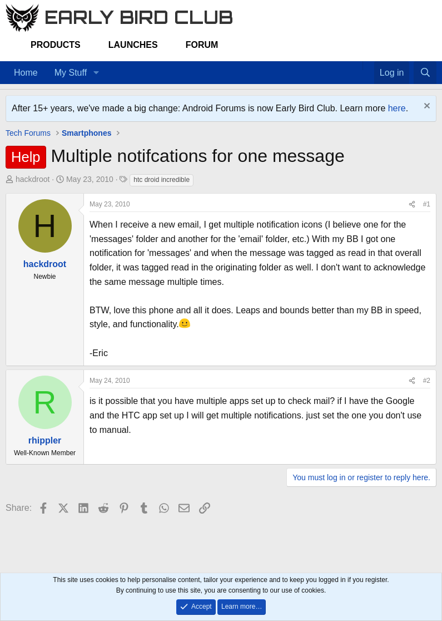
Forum (202, 45)
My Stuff (70, 72)
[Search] (425, 73)
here (397, 108)
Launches (133, 45)
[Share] (412, 204)
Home (26, 72)
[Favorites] (368, 65)
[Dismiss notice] (425, 107)
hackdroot (32, 179)
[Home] (356, 65)
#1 (426, 204)
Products (56, 45)
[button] (96, 73)
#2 (426, 381)
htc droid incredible (161, 180)
